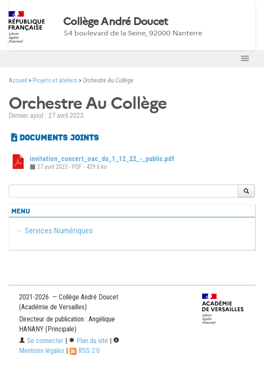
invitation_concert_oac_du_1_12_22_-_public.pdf (102, 159)
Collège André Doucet (115, 21)
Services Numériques (59, 230)
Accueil (18, 80)
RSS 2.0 (85, 351)
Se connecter (41, 341)
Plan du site (88, 341)
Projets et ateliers (55, 80)
